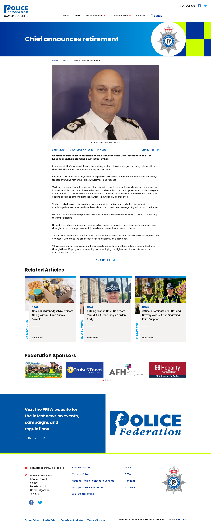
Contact (186, 15)
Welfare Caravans (83, 493)
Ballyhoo (182, 519)
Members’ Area (165, 15)
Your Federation (139, 15)
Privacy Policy (32, 519)
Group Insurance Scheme (87, 486)
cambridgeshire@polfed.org (47, 467)
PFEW (128, 473)
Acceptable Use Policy (72, 519)
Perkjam (130, 480)
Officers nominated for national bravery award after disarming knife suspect (161, 314)
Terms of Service (96, 519)
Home (111, 15)
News (123, 15)
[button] (103, 379)
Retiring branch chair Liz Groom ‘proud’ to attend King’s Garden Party (106, 314)
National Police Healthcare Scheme (93, 480)
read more (37, 337)
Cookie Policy (50, 519)
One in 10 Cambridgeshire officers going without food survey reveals (52, 314)
